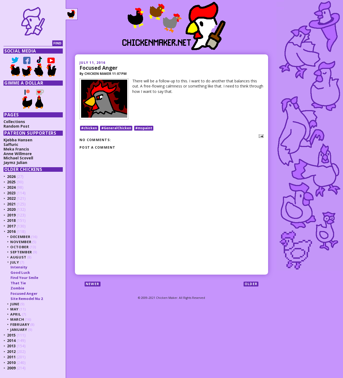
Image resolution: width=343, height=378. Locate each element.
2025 (11, 182)
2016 (11, 231)
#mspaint (143, 128)
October (19, 247)
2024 (11, 187)
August (18, 257)
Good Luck (20, 272)
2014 (11, 340)
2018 (11, 220)
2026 (11, 176)
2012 (11, 351)
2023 (11, 193)
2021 (11, 204)
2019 (11, 215)
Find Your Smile (24, 277)
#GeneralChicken (116, 128)
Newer (92, 284)
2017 (11, 226)
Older (251, 284)
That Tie (18, 283)
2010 (11, 362)
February (19, 324)
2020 (11, 209)
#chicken (89, 128)
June (14, 304)
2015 (11, 335)
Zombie (17, 288)
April (15, 314)
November (20, 242)
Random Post (16, 126)
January (18, 329)
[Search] (28, 43)
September (21, 252)
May (14, 309)
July (14, 262)
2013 (11, 346)
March (17, 319)
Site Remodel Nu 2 (27, 298)
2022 (11, 198)
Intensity (19, 267)
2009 (11, 368)
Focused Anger (98, 67)
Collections (14, 121)
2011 (11, 357)
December (20, 237)
